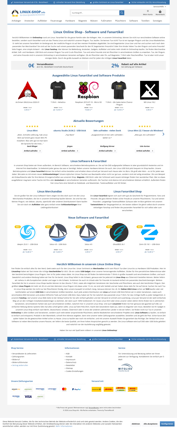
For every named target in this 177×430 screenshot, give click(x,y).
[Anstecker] (29, 21)
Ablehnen (136, 424)
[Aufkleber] (42, 21)
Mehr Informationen (64, 426)
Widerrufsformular (20, 362)
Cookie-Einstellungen (74, 371)
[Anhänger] (16, 21)
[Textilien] (145, 21)
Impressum (70, 359)
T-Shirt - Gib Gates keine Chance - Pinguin (119, 103)
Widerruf (16, 359)
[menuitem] (159, 6)
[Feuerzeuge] (56, 21)
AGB (67, 353)
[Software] (134, 21)
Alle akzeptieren (150, 424)
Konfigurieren (167, 424)
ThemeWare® (109, 410)
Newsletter (70, 365)
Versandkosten (94, 408)
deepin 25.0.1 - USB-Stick (27, 244)
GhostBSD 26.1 (119, 244)
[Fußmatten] (106, 21)
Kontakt (69, 356)
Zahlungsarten (18, 356)
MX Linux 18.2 (149, 102)
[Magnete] (83, 21)
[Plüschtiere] (120, 21)
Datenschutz (71, 362)
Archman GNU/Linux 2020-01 (27, 102)
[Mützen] (94, 21)
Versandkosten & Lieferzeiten (24, 353)
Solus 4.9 (88, 244)
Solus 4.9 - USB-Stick (58, 244)
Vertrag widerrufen (20, 365)
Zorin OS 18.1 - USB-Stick (149, 244)
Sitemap (69, 368)
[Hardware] (70, 21)
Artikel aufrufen (32, 150)
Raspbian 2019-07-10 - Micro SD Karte (88, 103)
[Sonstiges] (157, 21)
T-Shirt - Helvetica (58, 102)
